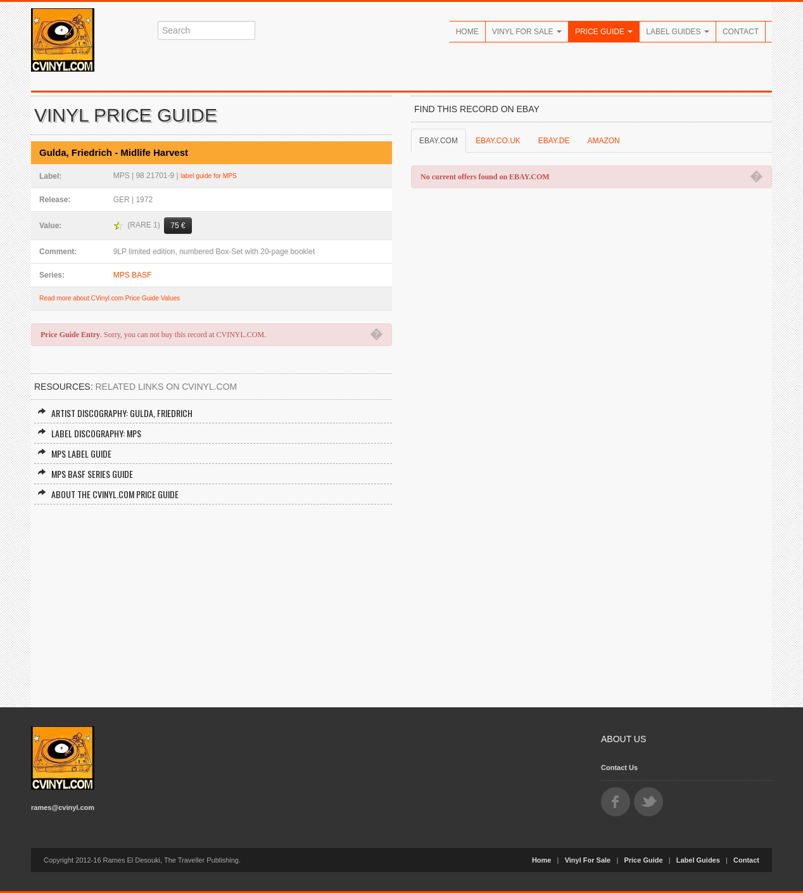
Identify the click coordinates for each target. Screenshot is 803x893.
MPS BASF (132, 275)
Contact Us (619, 767)
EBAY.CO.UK (498, 140)
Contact (741, 31)
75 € (177, 225)
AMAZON (603, 140)
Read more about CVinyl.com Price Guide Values (109, 298)
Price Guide (604, 31)
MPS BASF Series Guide (85, 473)
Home (467, 31)
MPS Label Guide (74, 453)
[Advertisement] (211, 599)
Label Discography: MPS (89, 433)
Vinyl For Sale (527, 31)
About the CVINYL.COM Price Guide (108, 494)
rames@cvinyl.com (62, 807)
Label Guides (677, 31)
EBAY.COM (438, 140)
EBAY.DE (554, 140)
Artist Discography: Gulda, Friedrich (115, 413)
